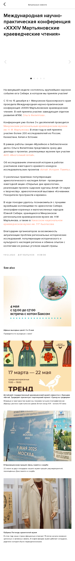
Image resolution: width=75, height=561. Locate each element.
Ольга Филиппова (33, 115)
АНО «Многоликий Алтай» (19, 155)
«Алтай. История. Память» (55, 169)
